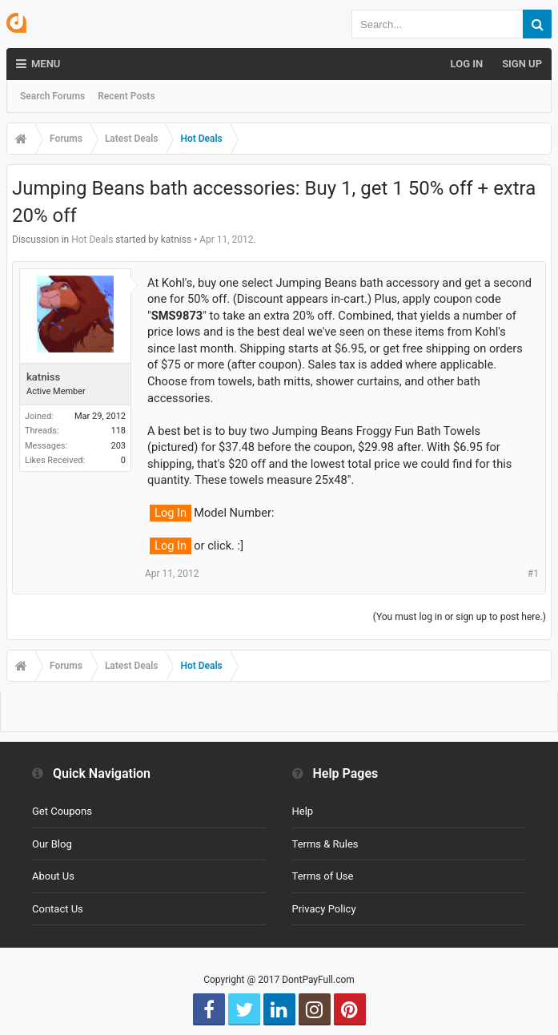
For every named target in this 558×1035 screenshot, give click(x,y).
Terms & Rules (325, 844)
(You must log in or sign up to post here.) (459, 616)
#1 (533, 573)
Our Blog (52, 844)
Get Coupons (62, 811)
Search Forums (52, 96)
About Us (53, 876)
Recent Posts (126, 96)
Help (303, 811)
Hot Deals (92, 239)
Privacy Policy (324, 909)
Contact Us (57, 909)
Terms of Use (323, 876)
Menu (38, 64)
